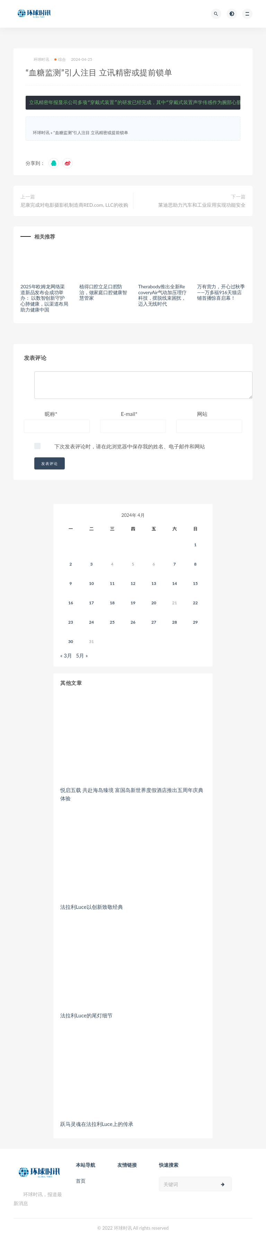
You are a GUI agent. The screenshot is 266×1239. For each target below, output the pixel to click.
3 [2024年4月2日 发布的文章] (91, 564)
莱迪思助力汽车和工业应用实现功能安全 (202, 205)
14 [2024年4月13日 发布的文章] (174, 583)
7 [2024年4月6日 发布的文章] (175, 564)
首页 (81, 1181)
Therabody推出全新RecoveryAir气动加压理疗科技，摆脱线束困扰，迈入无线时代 (162, 295)
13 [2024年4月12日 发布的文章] (153, 583)
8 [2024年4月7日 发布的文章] (195, 564)
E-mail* (129, 414)
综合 (60, 59)
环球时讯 (37, 59)
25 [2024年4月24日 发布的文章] (112, 622)
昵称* (51, 414)
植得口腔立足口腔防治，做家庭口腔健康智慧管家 (103, 292)
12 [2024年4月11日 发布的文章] (133, 583)
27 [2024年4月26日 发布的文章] (153, 622)
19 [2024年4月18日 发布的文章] (133, 602)
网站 (202, 414)
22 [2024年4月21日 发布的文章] (195, 602)
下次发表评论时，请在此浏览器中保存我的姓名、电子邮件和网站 (129, 446)
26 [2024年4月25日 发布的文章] (133, 622)
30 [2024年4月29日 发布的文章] (70, 641)
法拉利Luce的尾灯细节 (86, 1015)
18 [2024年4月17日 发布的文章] (112, 602)
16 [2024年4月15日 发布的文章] (70, 602)
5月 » (82, 655)
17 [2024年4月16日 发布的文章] (91, 602)
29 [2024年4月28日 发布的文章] (195, 622)
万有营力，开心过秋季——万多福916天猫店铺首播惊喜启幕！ (221, 292)
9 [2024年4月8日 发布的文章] (71, 583)
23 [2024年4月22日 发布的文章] (70, 622)
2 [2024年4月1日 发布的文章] (71, 564)
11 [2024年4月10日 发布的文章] (112, 583)
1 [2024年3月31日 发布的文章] (195, 544)
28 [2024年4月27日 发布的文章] (174, 622)
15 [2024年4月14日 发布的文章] (195, 583)
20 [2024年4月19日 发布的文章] (153, 602)
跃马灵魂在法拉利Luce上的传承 (96, 1124)
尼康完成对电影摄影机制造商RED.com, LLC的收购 (74, 205)
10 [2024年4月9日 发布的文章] (91, 583)
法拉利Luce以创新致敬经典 (91, 907)
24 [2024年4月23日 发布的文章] (91, 622)
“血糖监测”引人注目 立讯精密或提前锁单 (90, 132)
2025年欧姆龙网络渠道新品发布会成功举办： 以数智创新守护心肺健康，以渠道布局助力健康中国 (44, 298)
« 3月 (66, 655)
